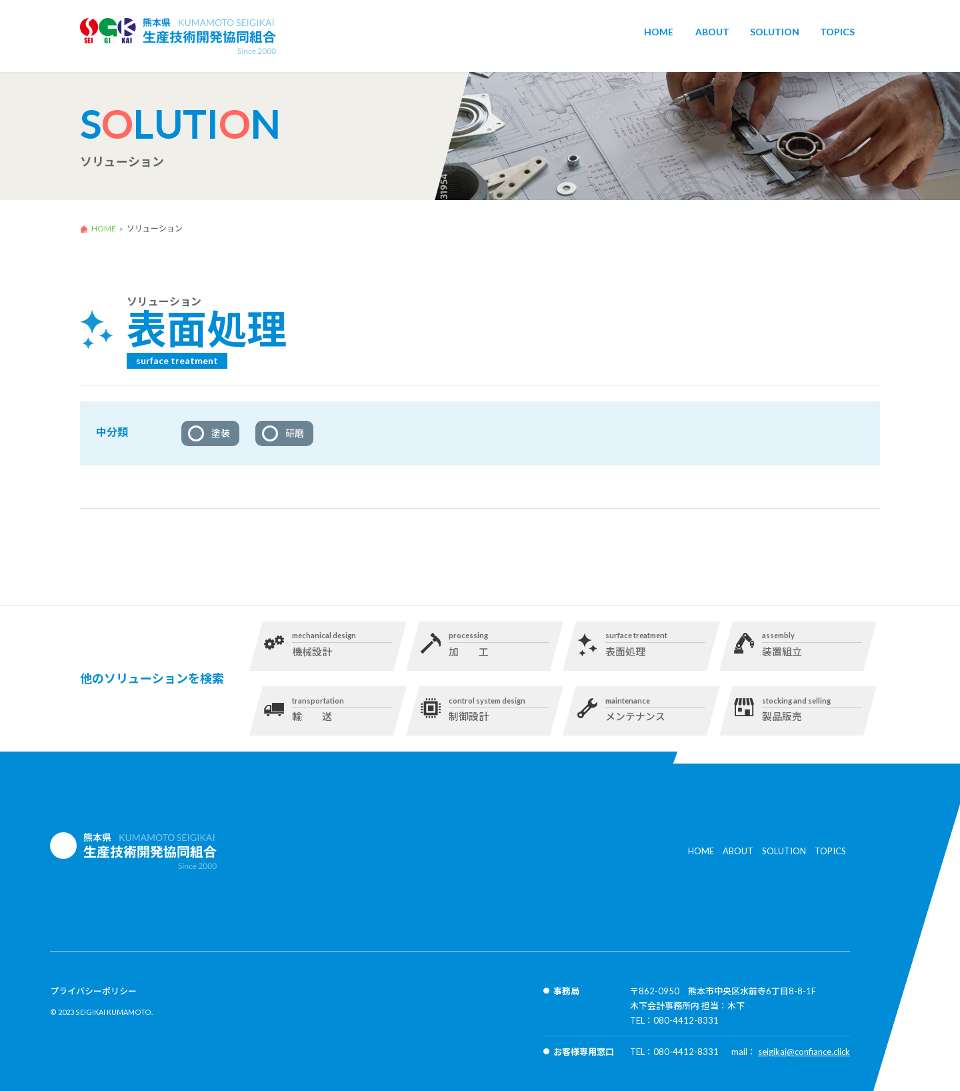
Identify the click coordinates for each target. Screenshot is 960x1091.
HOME (659, 37)
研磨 (294, 433)
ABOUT (712, 37)
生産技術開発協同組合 (178, 36)
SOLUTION (774, 37)
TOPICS (837, 37)
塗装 (220, 433)
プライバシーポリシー (93, 991)
